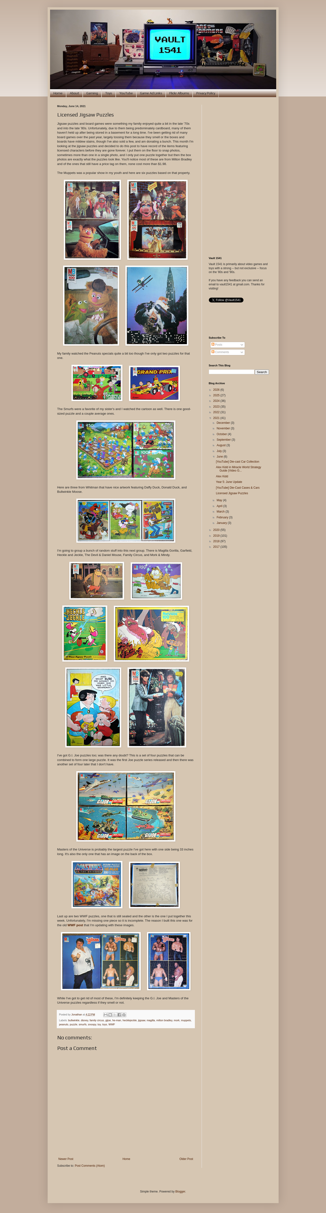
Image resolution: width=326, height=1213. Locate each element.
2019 (216, 535)
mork (176, 1020)
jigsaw (141, 1020)
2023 (216, 406)
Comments (220, 352)
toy (99, 1024)
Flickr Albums (179, 93)
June (220, 456)
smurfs (82, 1024)
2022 (216, 412)
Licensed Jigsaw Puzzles (232, 493)
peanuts (63, 1024)
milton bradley (164, 1020)
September (224, 439)
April (220, 506)
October (222, 434)
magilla (151, 1020)
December (224, 423)
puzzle (73, 1024)
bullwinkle (73, 1020)
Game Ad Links (151, 93)
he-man (116, 1020)
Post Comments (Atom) (90, 1165)
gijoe (108, 1020)
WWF (112, 1024)
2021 (216, 418)
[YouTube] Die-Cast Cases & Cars (237, 487)
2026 (216, 389)
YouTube (126, 93)
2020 (216, 530)
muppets (186, 1020)
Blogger (180, 1191)
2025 (216, 395)
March (221, 511)
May (220, 500)
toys (104, 1024)
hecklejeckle (129, 1020)
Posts (216, 344)
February (223, 517)
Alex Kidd (222, 476)
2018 (216, 541)
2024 (216, 401)
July (220, 451)
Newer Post (65, 1159)
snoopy (92, 1024)
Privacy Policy (205, 93)
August (221, 445)
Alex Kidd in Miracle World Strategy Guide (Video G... (238, 469)
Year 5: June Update (229, 482)
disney (84, 1020)
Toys (108, 93)
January (222, 523)
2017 (216, 546)
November (224, 428)
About (74, 93)
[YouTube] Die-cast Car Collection (237, 461)
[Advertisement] (239, 177)
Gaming (92, 93)
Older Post (186, 1159)
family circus (97, 1020)
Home (58, 93)
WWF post (75, 925)
